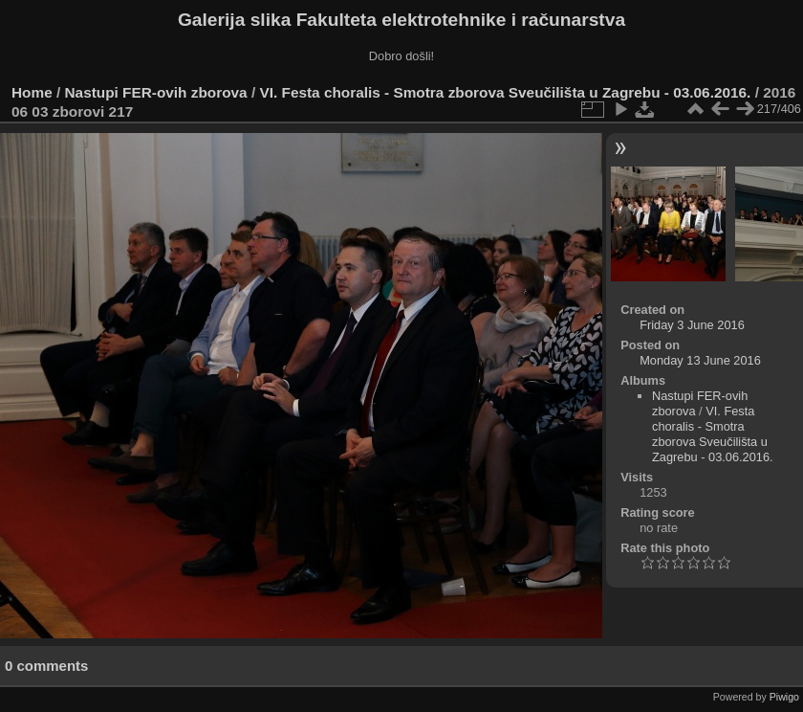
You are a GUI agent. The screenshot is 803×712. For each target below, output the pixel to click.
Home (32, 92)
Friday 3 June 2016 (692, 325)
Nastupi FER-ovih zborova (156, 92)
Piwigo (784, 696)
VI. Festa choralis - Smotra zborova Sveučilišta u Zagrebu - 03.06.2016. (504, 92)
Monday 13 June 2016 (700, 360)
